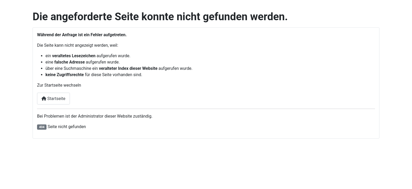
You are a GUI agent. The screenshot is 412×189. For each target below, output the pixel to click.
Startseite (53, 98)
